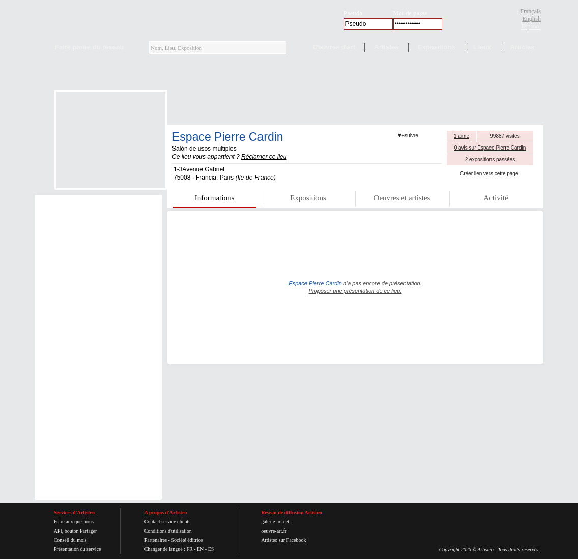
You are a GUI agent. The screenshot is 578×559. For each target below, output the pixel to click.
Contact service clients (167, 521)
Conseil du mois (70, 540)
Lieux (483, 47)
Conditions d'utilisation (168, 531)
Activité (495, 198)
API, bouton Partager (75, 531)
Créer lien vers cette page (489, 173)
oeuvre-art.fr (273, 531)
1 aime (461, 136)
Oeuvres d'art (334, 47)
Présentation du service (77, 549)
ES (211, 549)
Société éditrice (187, 540)
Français (530, 11)
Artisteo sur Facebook (283, 540)
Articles (522, 47)
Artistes (386, 47)
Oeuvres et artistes (402, 198)
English (531, 18)
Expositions (436, 47)
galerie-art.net (275, 521)
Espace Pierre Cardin (227, 136)
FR (189, 549)
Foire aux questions (74, 521)
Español (531, 26)
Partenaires (155, 540)
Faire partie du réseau (89, 47)
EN (200, 549)
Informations (214, 198)
